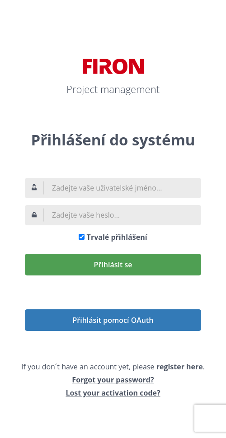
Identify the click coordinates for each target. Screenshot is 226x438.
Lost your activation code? (113, 393)
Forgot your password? (113, 380)
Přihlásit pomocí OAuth (113, 320)
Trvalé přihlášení (117, 237)
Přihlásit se (113, 265)
